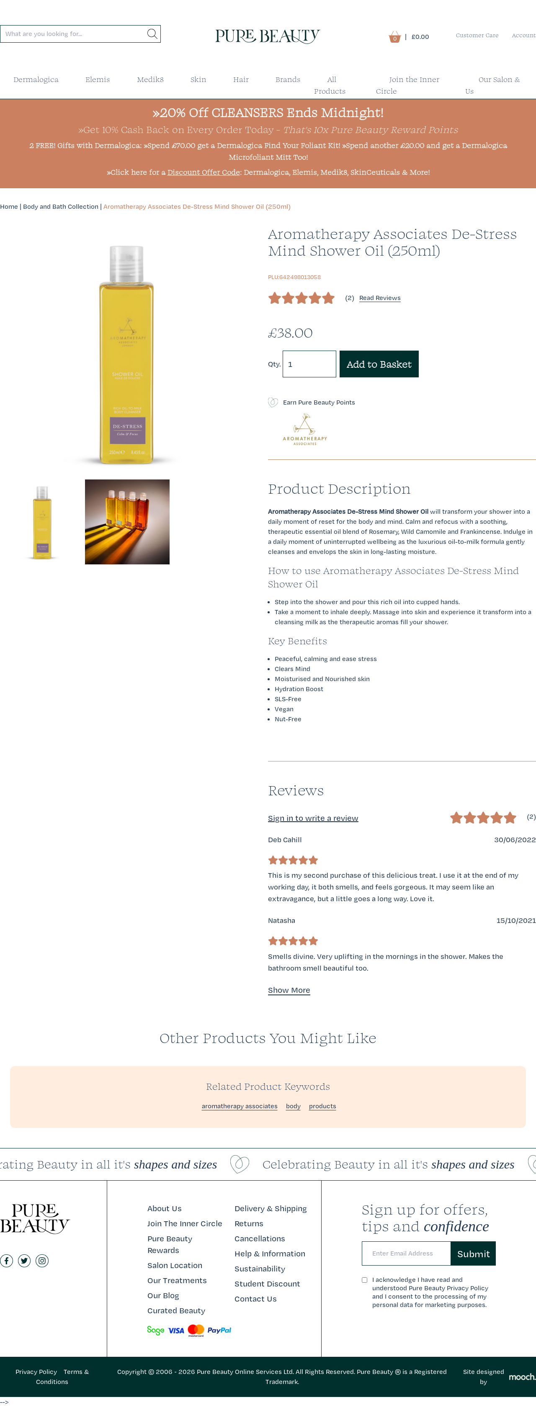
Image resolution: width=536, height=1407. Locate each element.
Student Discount (267, 1283)
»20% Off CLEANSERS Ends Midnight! (268, 112)
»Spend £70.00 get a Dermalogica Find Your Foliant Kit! (242, 145)
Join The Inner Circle (184, 1223)
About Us (164, 1208)
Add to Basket (379, 364)
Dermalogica (36, 79)
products (322, 1106)
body (293, 1106)
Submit (473, 1253)
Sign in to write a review (313, 817)
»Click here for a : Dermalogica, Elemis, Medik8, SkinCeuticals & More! (268, 172)
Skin (198, 79)
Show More (289, 989)
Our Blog (163, 1295)
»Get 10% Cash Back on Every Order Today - (268, 129)
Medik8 (150, 79)
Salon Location (174, 1265)
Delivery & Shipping (270, 1208)
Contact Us (255, 1298)
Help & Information (269, 1253)
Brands (288, 79)
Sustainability (259, 1268)
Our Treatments (177, 1280)
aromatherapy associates (240, 1106)
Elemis (97, 79)
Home (9, 206)
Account (524, 35)
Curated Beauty (176, 1310)
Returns (248, 1223)
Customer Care (477, 35)
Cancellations (259, 1238)
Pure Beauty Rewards (169, 1244)
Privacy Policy (36, 1371)
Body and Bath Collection (60, 206)
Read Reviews (380, 297)
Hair (241, 79)
